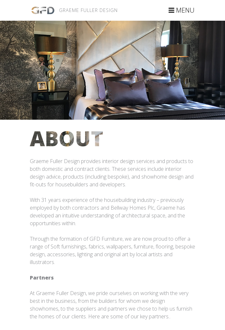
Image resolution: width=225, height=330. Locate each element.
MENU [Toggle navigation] (182, 10)
